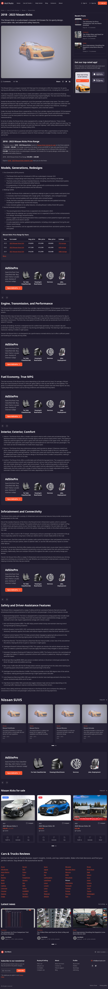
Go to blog (102, 904)
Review (84, 43)
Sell (102, 3)
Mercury (68, 872)
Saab (88, 872)
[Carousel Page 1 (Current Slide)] (53, 745)
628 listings (62, 247)
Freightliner (26, 878)
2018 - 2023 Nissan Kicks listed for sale (20, 161)
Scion (88, 878)
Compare (30, 823)
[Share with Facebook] (63, 81)
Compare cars (41, 970)
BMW (2, 880)
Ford (23, 875)
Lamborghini (48, 878)
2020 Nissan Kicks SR (82, 826)
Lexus (46, 883)
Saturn (89, 875)
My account (76, 963)
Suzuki (89, 886)
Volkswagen (91, 894)
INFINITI (25, 897)
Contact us (58, 966)
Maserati (47, 894)
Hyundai (25, 894)
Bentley (3, 878)
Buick (3, 883)
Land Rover (47, 880)
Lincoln (46, 886)
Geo (23, 883)
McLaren (68, 867)
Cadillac (3, 886)
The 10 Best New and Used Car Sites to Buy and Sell (93, 35)
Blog (46, 3)
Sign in (84, 3)
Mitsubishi (68, 878)
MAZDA (46, 897)
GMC (23, 886)
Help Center (39, 3)
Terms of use (93, 985)
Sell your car (40, 966)
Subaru (89, 883)
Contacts (53, 3)
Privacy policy (103, 985)
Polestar (68, 888)
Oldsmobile (69, 883)
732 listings (62, 243)
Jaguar (46, 870)
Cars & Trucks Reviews (13, 10)
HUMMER (25, 891)
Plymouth (68, 886)
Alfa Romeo (4, 870)
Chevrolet (4, 888)
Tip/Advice (85, 19)
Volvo (88, 897)
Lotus (46, 888)
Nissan (24, 10)
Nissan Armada (89, 728)
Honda (24, 888)
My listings (76, 968)
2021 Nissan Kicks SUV (17, 252)
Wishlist (75, 966)
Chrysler (3, 891)
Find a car (39, 963)
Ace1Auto (8, 3)
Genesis (25, 880)
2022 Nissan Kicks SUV (17, 247)
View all (103, 791)
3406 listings (63, 252)
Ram (66, 897)
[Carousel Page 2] (55, 745)
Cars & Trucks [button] (27, 3)
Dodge (3, 897)
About (61, 3)
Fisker (24, 872)
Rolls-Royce (90, 870)
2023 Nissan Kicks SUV (17, 243)
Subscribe (21, 970)
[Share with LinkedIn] (69, 81)
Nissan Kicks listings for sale (46, 145)
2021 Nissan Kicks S (10, 826)
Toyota (89, 891)
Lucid (45, 891)
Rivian (89, 867)
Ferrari (24, 867)
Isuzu (46, 867)
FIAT (23, 870)
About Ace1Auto (59, 963)
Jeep (45, 872)
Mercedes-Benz (70, 870)
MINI (67, 875)
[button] (98, 74)
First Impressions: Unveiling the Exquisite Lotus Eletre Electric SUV (93, 47)
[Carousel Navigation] (36, 297)
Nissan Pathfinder (9, 728)
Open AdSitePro (13, 288)
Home (18, 3)
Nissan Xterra (34, 728)
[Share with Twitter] (66, 81)
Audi (2, 875)
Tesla (88, 888)
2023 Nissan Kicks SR (47, 826)
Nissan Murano (62, 728)
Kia (45, 875)
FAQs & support (59, 968)
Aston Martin (5, 872)
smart (89, 880)
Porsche (67, 894)
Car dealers (40, 968)
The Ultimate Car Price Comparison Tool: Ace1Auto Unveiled (92, 23)
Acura (3, 867)
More (4, 256)
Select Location (100, 952)
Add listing (76, 970)
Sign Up (93, 3)
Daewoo (3, 894)
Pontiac (67, 891)
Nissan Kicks (31, 10)
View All (103, 700)
